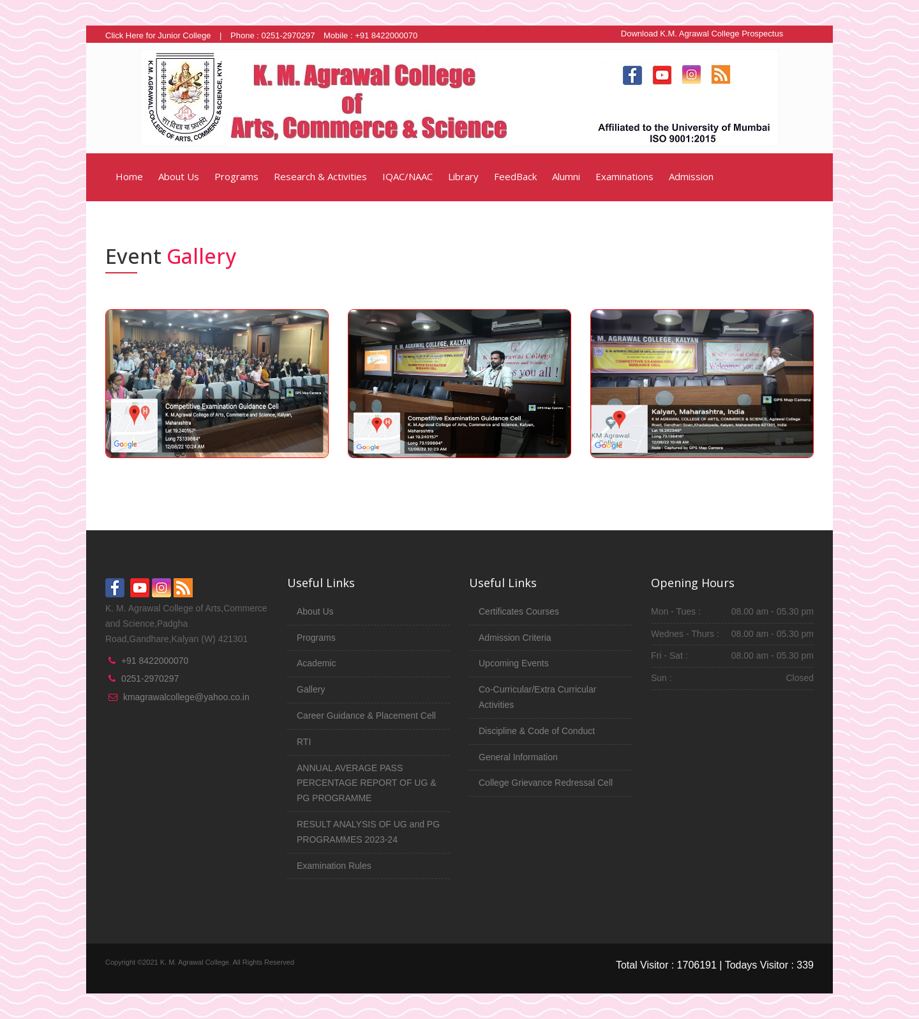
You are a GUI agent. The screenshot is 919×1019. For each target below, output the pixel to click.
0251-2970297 (150, 678)
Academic (316, 663)
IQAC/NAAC (407, 176)
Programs (236, 176)
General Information (518, 757)
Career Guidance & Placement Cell (366, 715)
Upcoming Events (514, 663)
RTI (304, 742)
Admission (691, 176)
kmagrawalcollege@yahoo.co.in (186, 697)
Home (128, 176)
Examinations (624, 176)
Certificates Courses (519, 611)
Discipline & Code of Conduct (537, 731)
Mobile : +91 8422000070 (370, 35)
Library (463, 176)
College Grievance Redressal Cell (546, 783)
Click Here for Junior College (158, 35)
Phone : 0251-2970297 (272, 35)
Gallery (311, 689)
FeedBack (515, 176)
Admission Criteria (515, 637)
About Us (178, 176)
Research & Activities (320, 176)
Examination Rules (334, 866)
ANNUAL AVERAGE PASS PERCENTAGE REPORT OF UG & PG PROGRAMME (367, 783)
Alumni (566, 176)
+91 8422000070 (155, 660)
